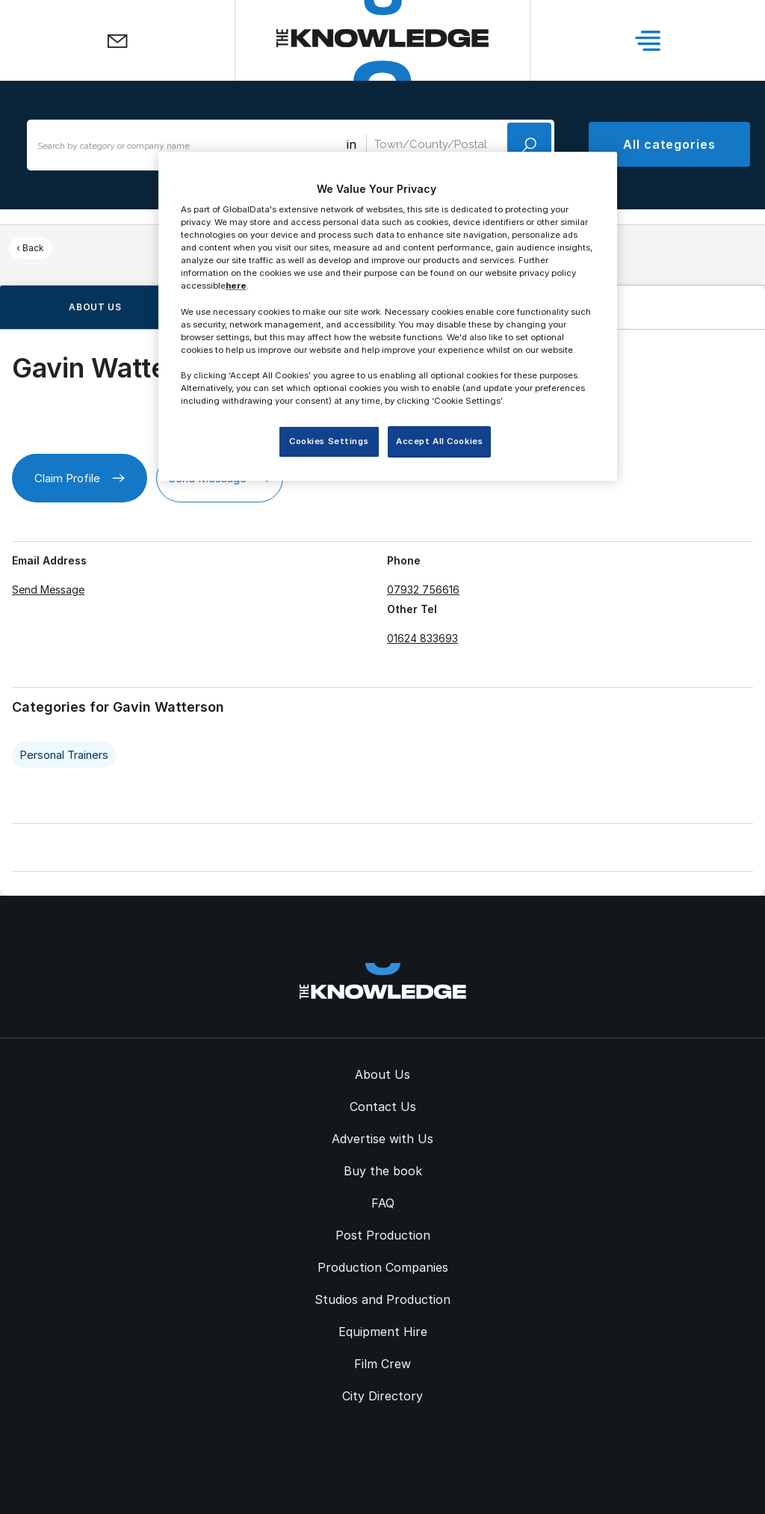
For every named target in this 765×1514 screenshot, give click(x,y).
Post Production (382, 1235)
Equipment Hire (382, 1331)
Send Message (48, 589)
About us (95, 307)
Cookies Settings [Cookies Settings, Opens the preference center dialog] (328, 441)
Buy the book (383, 1170)
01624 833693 (422, 638)
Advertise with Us (382, 1138)
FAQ (382, 1202)
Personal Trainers (63, 755)
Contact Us (383, 1106)
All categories (669, 144)
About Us (382, 1074)
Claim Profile (79, 478)
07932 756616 (423, 589)
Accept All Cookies (439, 441)
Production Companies (383, 1267)
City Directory (382, 1395)
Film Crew (382, 1363)
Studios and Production (382, 1299)
